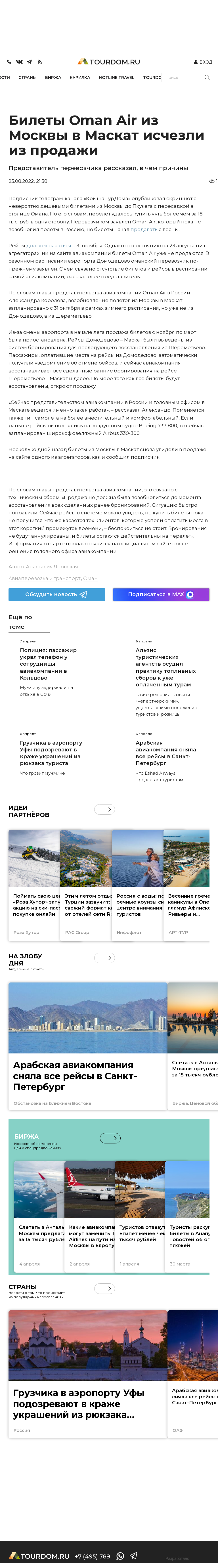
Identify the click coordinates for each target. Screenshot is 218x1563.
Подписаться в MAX (161, 594)
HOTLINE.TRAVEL (117, 77)
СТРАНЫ (27, 77)
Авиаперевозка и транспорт (44, 578)
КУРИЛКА (80, 77)
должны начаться (49, 245)
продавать (144, 229)
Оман (90, 578)
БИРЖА (53, 77)
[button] (110, 809)
